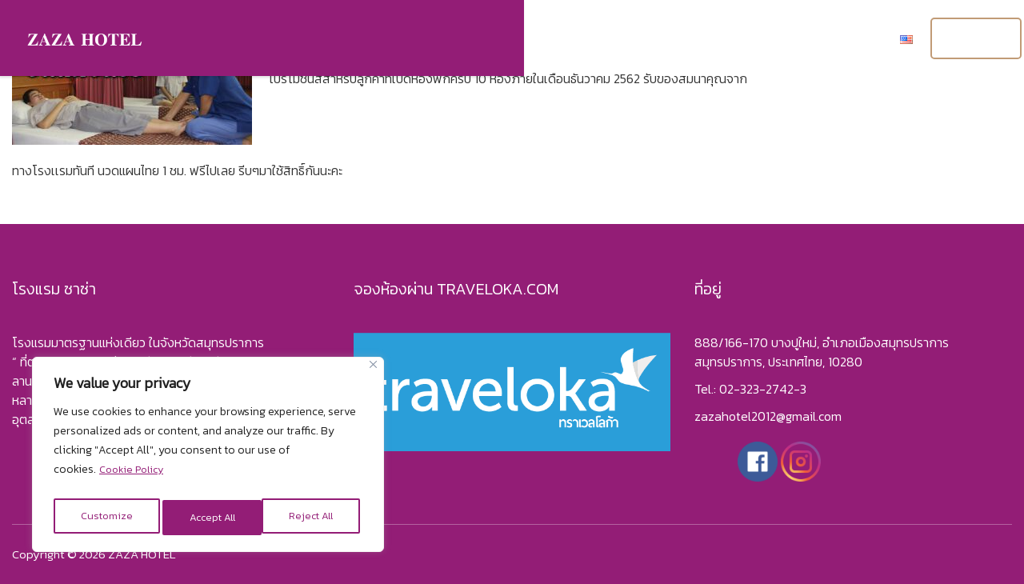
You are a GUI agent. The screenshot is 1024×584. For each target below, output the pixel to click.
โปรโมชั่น (745, 40)
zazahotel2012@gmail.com (768, 416)
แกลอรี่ (584, 40)
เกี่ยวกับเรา (662, 40)
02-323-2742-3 (762, 388)
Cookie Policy (134, 477)
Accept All (313, 517)
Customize (105, 517)
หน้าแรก (442, 40)
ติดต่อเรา (824, 40)
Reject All (210, 517)
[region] (208, 458)
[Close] (373, 372)
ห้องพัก (514, 40)
